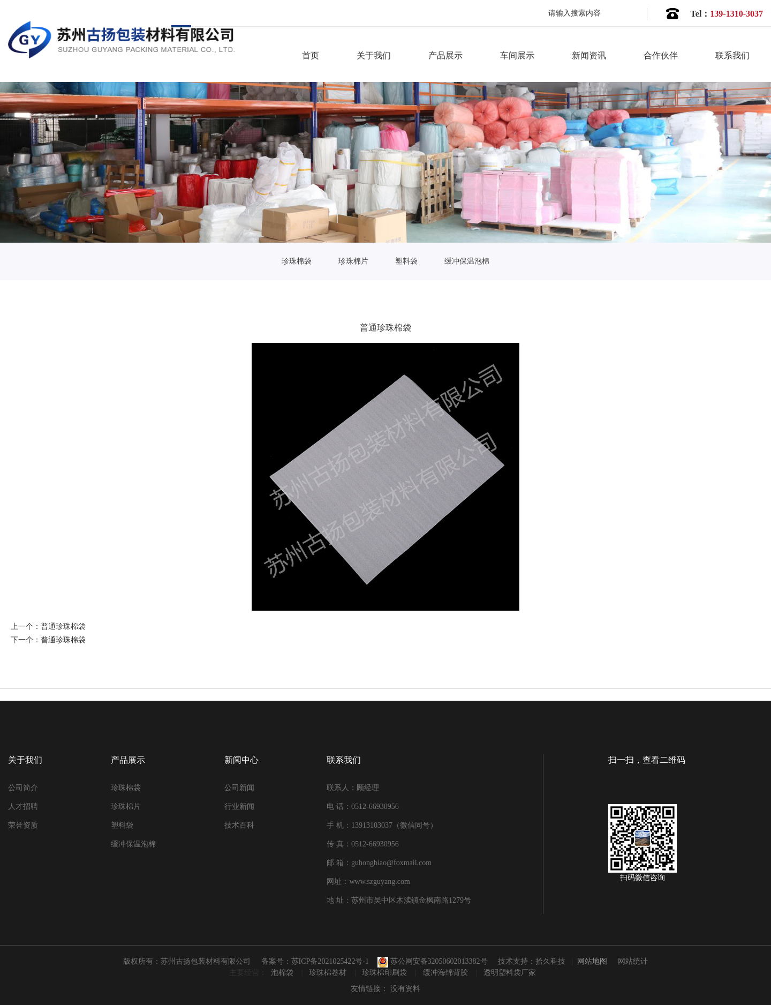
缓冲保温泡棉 (466, 261)
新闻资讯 (589, 55)
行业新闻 (239, 806)
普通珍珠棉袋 (63, 626)
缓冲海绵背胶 (446, 973)
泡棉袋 (283, 973)
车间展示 (517, 55)
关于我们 (374, 55)
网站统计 (633, 961)
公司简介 (23, 788)
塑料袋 (406, 261)
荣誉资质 (23, 825)
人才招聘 (23, 806)
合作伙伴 (661, 55)
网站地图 (592, 961)
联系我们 (732, 55)
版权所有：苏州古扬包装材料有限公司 (187, 961)
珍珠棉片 (353, 261)
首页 (310, 55)
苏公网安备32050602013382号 (432, 961)
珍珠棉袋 (297, 261)
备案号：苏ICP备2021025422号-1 (315, 961)
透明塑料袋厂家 (509, 973)
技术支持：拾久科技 (531, 961)
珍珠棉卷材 (329, 973)
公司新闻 (239, 788)
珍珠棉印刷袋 (385, 973)
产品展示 (445, 55)
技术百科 (239, 825)
